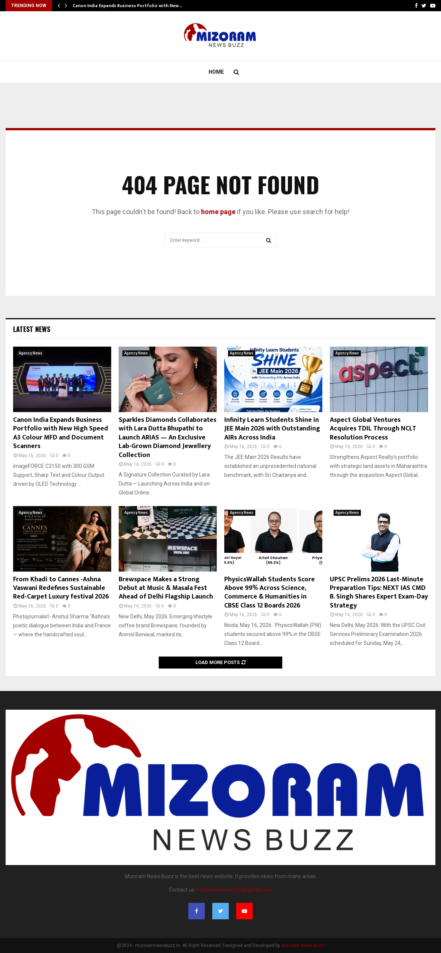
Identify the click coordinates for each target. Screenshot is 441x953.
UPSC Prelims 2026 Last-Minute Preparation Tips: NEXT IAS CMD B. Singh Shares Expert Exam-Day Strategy (379, 592)
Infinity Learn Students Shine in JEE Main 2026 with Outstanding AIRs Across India (272, 428)
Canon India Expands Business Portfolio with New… (127, 5)
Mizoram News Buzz (302, 945)
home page (218, 212)
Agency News (30, 353)
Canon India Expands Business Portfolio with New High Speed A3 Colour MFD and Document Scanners (60, 433)
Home (216, 72)
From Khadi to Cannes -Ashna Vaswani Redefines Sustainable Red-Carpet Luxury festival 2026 (61, 588)
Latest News (31, 329)
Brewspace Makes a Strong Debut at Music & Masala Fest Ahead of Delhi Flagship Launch (166, 588)
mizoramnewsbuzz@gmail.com (235, 890)
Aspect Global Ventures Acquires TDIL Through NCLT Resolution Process (373, 428)
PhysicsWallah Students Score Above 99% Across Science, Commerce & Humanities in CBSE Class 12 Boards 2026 (269, 592)
